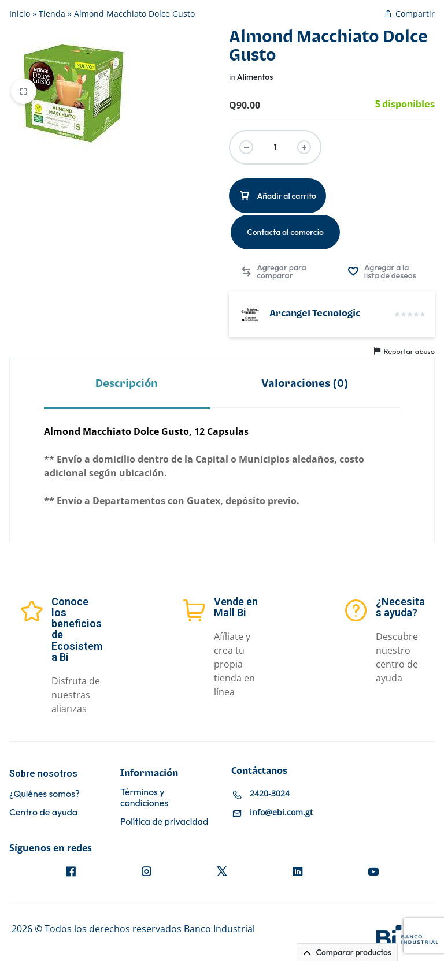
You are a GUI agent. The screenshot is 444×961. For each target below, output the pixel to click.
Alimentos (255, 77)
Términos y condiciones (144, 798)
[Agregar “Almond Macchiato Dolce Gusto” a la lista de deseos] (385, 271)
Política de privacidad (164, 821)
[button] (274, 271)
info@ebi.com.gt (281, 812)
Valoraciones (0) (305, 384)
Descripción (126, 384)
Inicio (19, 13)
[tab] (127, 383)
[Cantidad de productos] (275, 147)
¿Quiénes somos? (44, 793)
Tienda (52, 13)
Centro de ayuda (43, 812)
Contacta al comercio (285, 232)
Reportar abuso (404, 351)
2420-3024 (270, 793)
